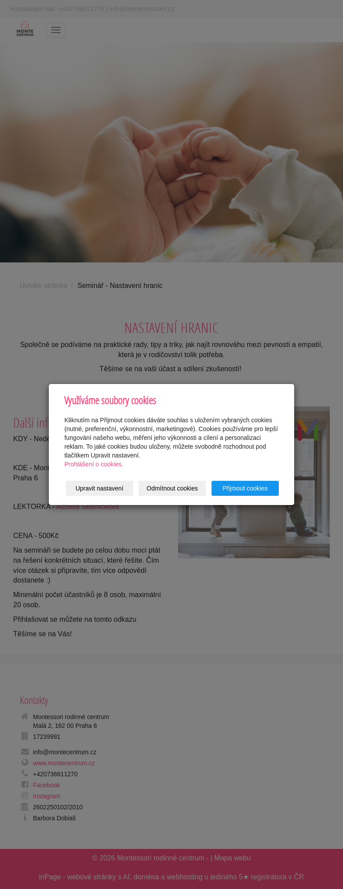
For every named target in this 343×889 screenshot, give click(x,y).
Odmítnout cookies (172, 488)
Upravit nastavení (100, 488)
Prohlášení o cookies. (93, 464)
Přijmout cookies (245, 488)
